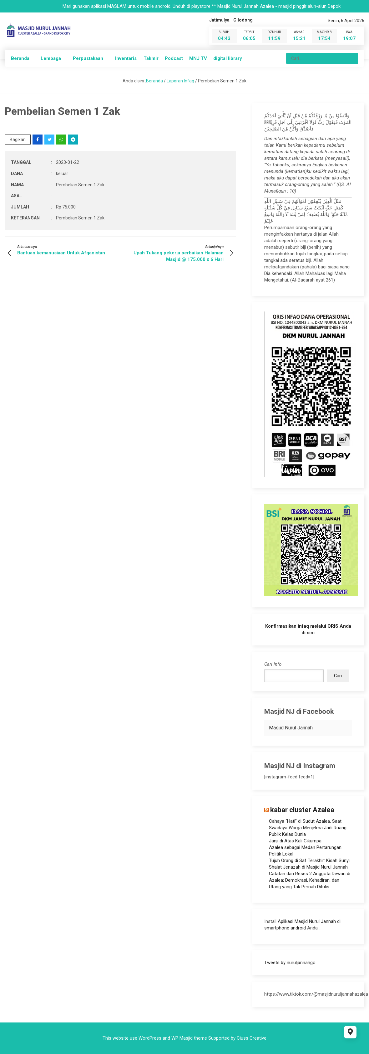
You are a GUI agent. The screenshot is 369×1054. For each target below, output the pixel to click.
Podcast (174, 58)
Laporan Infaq (180, 80)
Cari (338, 675)
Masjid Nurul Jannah (291, 728)
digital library (227, 58)
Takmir (151, 58)
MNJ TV (198, 58)
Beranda (20, 58)
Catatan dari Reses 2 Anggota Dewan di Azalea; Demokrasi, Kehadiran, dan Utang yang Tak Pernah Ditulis (309, 880)
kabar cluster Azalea (302, 810)
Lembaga (51, 58)
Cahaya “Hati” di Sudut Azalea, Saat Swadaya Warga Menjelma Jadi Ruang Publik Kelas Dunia (307, 827)
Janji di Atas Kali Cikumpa (295, 841)
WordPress (150, 1038)
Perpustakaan (88, 58)
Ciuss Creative (251, 1038)
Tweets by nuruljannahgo (290, 962)
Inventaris (126, 58)
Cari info (272, 664)
